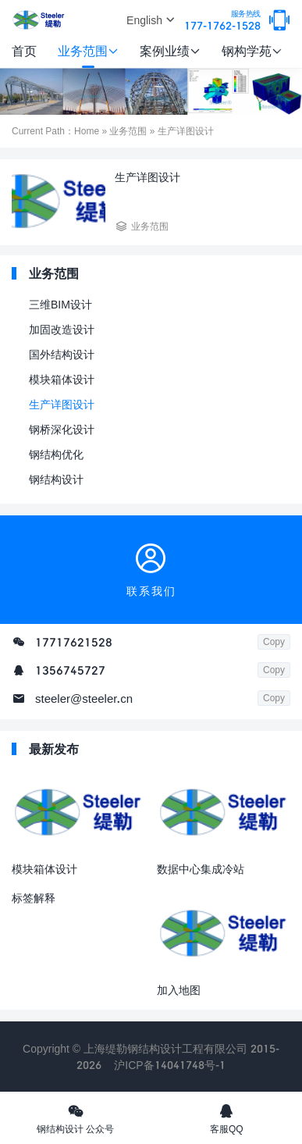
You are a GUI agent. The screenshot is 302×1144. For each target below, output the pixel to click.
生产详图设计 (61, 404)
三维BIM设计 (60, 304)
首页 (24, 50)
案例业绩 (170, 50)
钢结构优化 (56, 454)
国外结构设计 (61, 354)
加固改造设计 (61, 329)
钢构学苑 (252, 50)
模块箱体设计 (61, 379)
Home (86, 131)
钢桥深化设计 (61, 429)
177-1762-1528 (222, 20)
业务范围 (88, 50)
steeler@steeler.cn (84, 698)
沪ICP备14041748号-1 (169, 1064)
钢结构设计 (56, 479)
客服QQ (227, 1118)
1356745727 (70, 670)
